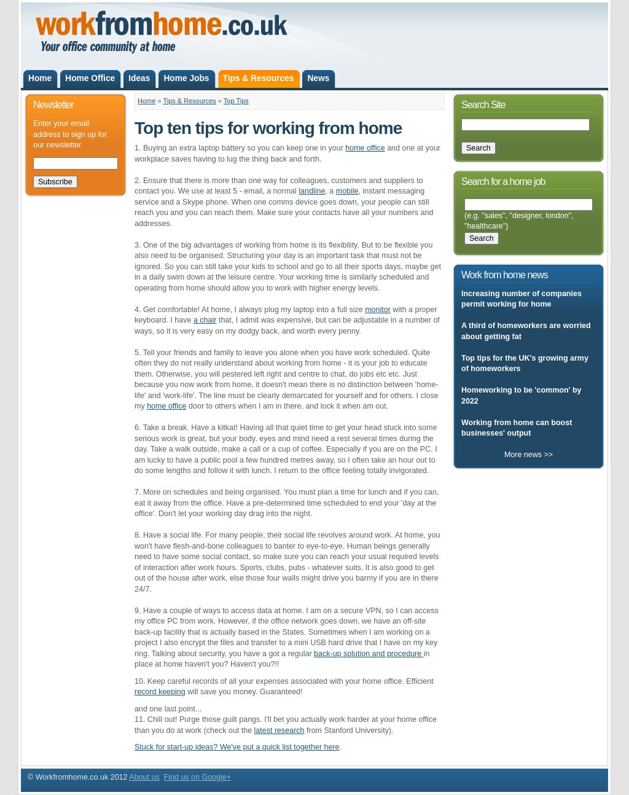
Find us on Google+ (197, 777)
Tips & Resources (258, 78)
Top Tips (236, 100)
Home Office (90, 78)
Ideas (139, 78)
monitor (378, 309)
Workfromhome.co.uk (113, 41)
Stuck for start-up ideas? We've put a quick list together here (237, 747)
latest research (279, 730)
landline (312, 191)
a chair (205, 320)
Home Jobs (186, 78)
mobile (347, 191)
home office (365, 148)
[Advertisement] (441, 23)
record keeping (160, 691)
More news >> (528, 454)
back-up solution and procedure (369, 653)
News (318, 78)
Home (40, 78)
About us (144, 777)
